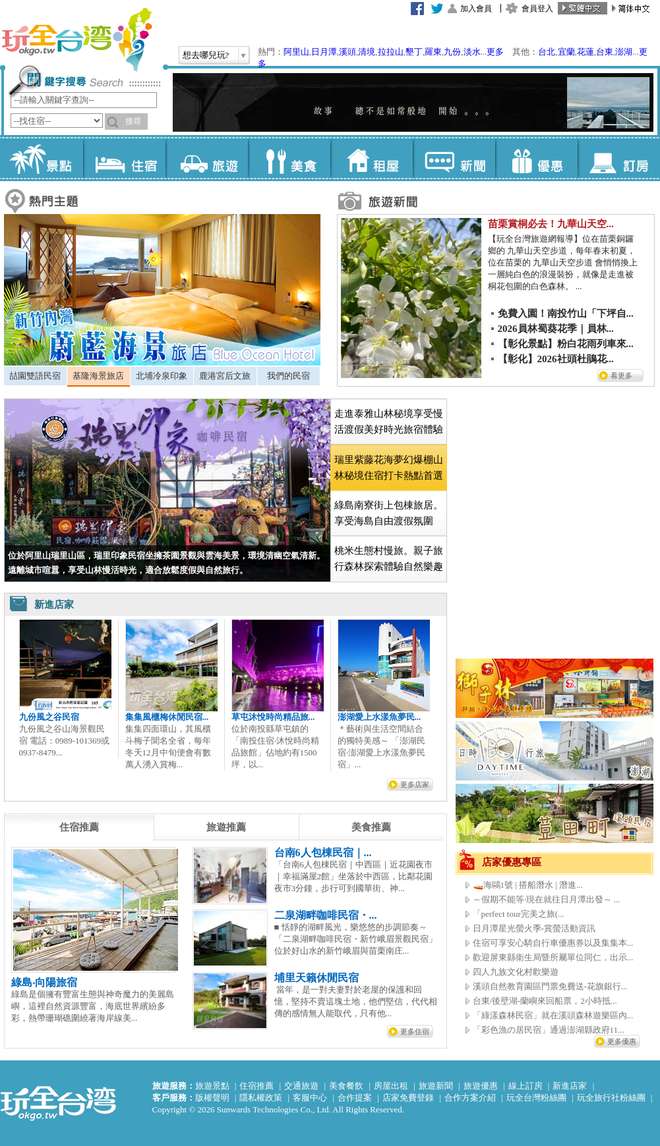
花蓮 (585, 52)
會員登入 (537, 8)
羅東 (433, 52)
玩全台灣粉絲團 (536, 1098)
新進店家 (570, 1086)
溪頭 (347, 52)
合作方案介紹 (470, 1098)
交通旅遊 (301, 1086)
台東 (604, 52)
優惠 (536, 158)
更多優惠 (621, 1041)
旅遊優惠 (481, 1086)
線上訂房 (525, 1086)
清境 (366, 52)
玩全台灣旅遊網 (76, 39)
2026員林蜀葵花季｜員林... (556, 328)
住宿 (124, 158)
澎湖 (623, 52)
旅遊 (206, 158)
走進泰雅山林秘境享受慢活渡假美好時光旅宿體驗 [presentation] (388, 421)
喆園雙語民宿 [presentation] (35, 376)
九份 (452, 52)
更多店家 (414, 784)
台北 (546, 52)
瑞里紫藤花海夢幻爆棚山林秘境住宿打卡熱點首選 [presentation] (388, 467)
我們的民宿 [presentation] (288, 376)
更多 (495, 52)
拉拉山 (391, 52)
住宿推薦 (256, 1086)
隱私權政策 (260, 1098)
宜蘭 (566, 52)
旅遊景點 (212, 1086)
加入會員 (476, 8)
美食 (289, 158)
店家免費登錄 (408, 1098)
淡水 (472, 52)
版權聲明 (212, 1098)
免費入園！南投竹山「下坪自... (566, 313)
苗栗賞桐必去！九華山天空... (551, 224)
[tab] (35, 376)
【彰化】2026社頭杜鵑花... (556, 359)
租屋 (371, 158)
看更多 (621, 375)
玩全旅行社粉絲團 (611, 1098)
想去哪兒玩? (206, 55)
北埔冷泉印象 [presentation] (161, 376)
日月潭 (324, 52)
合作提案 (355, 1098)
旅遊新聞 (436, 1086)
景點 (42, 158)
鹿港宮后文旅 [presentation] (225, 376)
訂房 (619, 158)
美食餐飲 (346, 1086)
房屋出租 (391, 1086)
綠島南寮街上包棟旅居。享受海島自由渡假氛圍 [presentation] (388, 513)
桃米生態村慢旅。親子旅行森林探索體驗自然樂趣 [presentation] (388, 558)
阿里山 (296, 52)
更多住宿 (414, 1031)
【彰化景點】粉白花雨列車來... (566, 344)
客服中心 (310, 1098)
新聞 (454, 158)
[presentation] (79, 827)
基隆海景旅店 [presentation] (98, 376)
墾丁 (414, 52)
